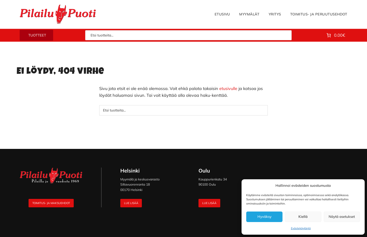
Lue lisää (131, 203)
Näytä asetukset (342, 216)
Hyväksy (264, 216)
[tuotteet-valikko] (36, 35)
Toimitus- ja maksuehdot (51, 203)
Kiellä (303, 216)
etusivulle (228, 88)
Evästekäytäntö (301, 228)
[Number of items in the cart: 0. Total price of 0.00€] (335, 35)
